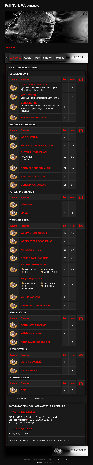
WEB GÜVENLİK (29, 137)
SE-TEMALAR (50, 283)
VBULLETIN (30, 269)
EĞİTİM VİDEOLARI (31, 333)
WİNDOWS (26, 204)
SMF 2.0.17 (28, 460)
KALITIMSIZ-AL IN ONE (33, 176)
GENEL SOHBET (30, 103)
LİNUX (24, 213)
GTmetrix (22, 420)
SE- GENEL (29, 283)
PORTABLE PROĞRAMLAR (35, 168)
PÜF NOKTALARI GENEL (34, 117)
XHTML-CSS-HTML (31, 250)
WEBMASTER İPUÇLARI (34, 233)
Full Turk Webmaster (23, 5)
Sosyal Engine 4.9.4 (31, 278)
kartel (54, 417)
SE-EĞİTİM (49, 286)
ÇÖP (23, 390)
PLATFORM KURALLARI (34, 85)
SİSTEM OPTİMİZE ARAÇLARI (37, 145)
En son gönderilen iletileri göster (23, 422)
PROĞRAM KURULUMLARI (35, 342)
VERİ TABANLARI (30, 297)
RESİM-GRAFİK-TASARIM (34, 258)
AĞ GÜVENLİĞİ (29, 370)
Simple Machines (50, 460)
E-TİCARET (49, 269)
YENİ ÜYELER (28, 95)
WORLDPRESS (51, 272)
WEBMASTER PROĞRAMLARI (37, 241)
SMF (26, 272)
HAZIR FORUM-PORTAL (33, 264)
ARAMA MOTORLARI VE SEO (36, 305)
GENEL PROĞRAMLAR (33, 185)
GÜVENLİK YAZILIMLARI (34, 152)
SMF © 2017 (38, 460)
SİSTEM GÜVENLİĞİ (31, 362)
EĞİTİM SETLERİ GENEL (34, 325)
